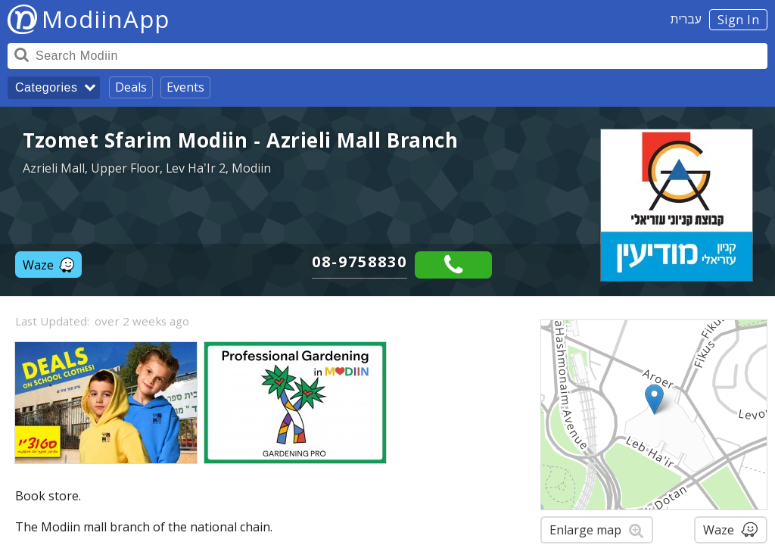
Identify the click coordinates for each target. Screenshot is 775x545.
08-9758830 (359, 261)
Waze (48, 264)
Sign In (738, 19)
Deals (131, 87)
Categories (46, 87)
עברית (686, 18)
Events (185, 87)
